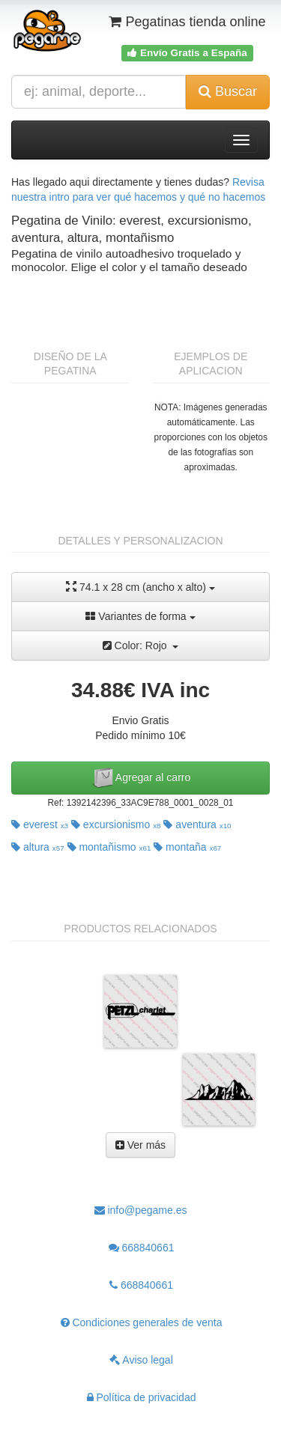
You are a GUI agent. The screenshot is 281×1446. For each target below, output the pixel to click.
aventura (197, 824)
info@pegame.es (140, 1210)
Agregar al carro (141, 778)
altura (37, 847)
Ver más (140, 1145)
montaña (187, 847)
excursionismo (116, 824)
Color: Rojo (141, 645)
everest (39, 824)
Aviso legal (141, 1360)
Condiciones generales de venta (142, 1322)
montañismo (109, 847)
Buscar (228, 91)
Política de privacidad (141, 1397)
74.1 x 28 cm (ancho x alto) (140, 586)
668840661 (142, 1248)
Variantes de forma (140, 616)
